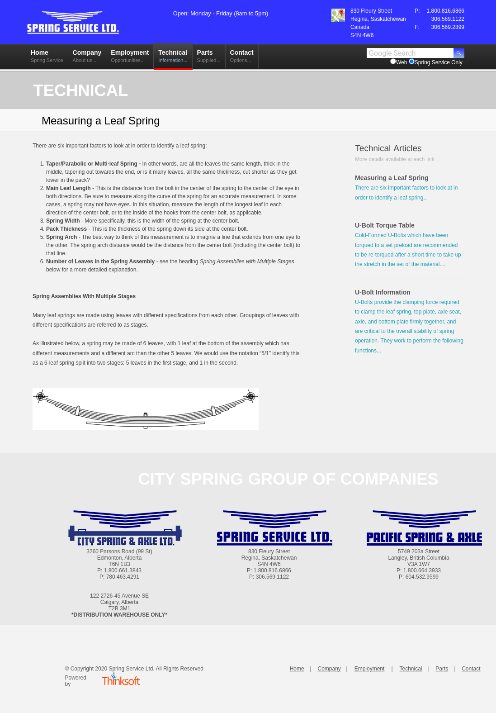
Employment (130, 58)
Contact (242, 58)
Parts (209, 58)
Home (47, 58)
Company (87, 58)
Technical (172, 58)
